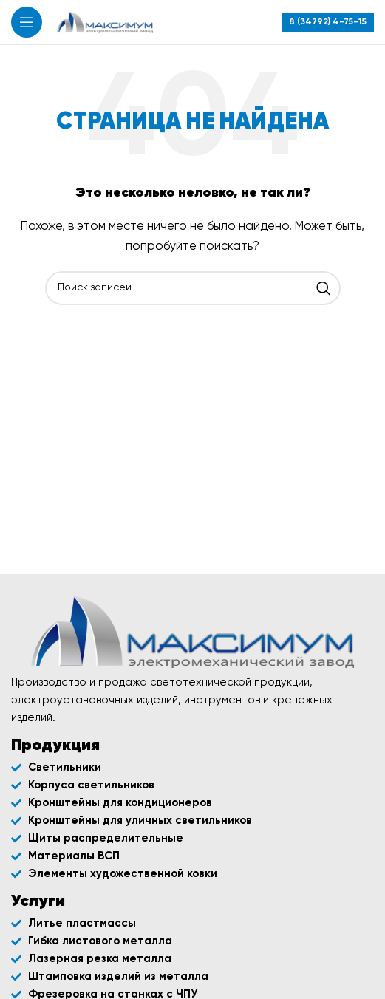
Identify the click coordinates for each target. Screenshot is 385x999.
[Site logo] (105, 21)
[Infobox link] (328, 22)
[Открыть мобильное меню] (27, 22)
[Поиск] (193, 288)
